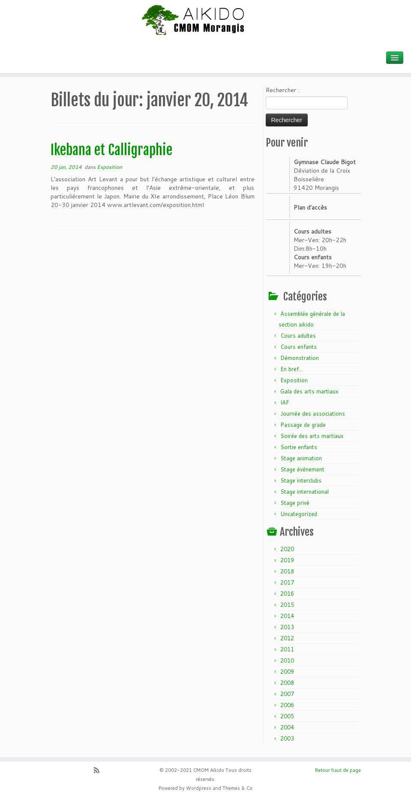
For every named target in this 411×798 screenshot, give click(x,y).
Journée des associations (312, 413)
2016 (287, 593)
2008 (287, 683)
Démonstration (299, 358)
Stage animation (301, 458)
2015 (287, 605)
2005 (287, 716)
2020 (287, 549)
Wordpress (198, 788)
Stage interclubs (300, 480)
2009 (287, 671)
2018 (287, 571)
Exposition (109, 167)
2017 (287, 582)
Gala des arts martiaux (309, 391)
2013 (287, 627)
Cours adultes (298, 335)
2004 (287, 727)
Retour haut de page (338, 770)
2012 (287, 638)
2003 (287, 738)
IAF (284, 402)
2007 (287, 694)
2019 (287, 560)
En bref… (291, 369)
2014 (287, 616)
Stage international (304, 491)
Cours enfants (298, 347)
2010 (287, 660)
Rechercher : (282, 90)
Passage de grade (303, 425)
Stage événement (302, 469)
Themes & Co (237, 788)
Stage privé (294, 503)
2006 (287, 705)
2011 (287, 649)
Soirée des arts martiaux (312, 436)
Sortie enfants (298, 447)
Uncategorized (298, 514)
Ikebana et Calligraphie (111, 150)
